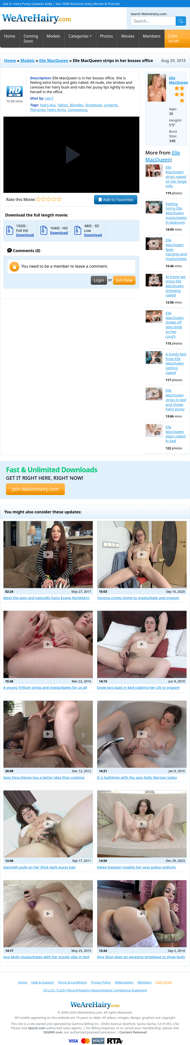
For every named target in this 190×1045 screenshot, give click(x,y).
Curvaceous (77, 109)
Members (152, 36)
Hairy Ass (47, 105)
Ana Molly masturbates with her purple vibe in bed (46, 957)
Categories (79, 36)
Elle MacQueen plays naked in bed (175, 434)
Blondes (76, 105)
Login (99, 280)
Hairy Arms (56, 109)
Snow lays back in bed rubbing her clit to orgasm (138, 687)
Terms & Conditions (72, 982)
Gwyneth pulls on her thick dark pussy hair (39, 867)
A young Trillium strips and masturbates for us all (45, 687)
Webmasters (124, 982)
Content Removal (133, 1032)
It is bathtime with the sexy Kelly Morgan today (137, 777)
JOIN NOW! (173, 38)
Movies (127, 36)
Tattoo (62, 105)
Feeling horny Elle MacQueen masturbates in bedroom (176, 213)
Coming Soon (31, 38)
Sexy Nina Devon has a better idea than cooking (43, 777)
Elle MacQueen (53, 60)
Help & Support (42, 982)
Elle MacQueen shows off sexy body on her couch (175, 325)
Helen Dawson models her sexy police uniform (136, 867)
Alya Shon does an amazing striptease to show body (141, 957)
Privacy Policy (101, 982)
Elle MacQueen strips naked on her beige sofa (176, 176)
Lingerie (111, 105)
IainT (49, 98)
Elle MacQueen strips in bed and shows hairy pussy (176, 399)
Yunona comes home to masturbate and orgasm (138, 597)
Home (9, 36)
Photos (106, 36)
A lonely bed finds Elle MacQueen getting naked (176, 363)
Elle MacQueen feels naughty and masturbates (176, 249)
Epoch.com (36, 1028)
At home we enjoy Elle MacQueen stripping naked (175, 286)
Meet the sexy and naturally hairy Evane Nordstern (46, 597)
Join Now (124, 280)
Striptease (93, 105)
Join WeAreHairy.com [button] (35, 489)
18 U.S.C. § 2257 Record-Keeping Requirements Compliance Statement (95, 990)
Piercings (37, 109)
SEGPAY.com (52, 1032)
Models (53, 36)
